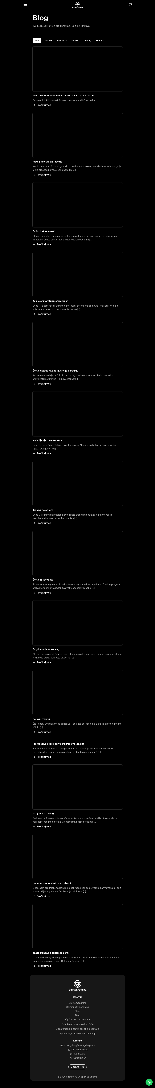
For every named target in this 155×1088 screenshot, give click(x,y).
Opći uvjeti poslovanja (77, 1021)
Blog (77, 1017)
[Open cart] (130, 4)
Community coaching (77, 1008)
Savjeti (74, 40)
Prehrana (61, 40)
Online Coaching (77, 1004)
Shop (77, 1012)
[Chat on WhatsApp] (149, 1082)
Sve (37, 40)
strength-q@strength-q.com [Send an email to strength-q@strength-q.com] (77, 1047)
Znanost (100, 40)
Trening (87, 40)
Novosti (49, 40)
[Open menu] (25, 4)
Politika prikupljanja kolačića (77, 1025)
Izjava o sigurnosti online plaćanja (77, 1035)
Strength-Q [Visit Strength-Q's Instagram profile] (77, 1059)
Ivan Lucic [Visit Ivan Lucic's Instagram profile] (77, 1055)
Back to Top (77, 1068)
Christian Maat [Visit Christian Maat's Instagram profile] (77, 1051)
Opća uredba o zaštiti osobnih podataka (77, 1030)
